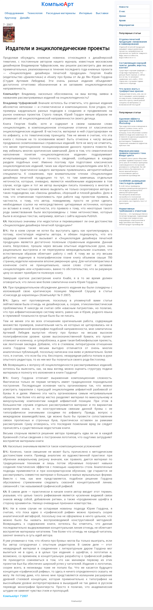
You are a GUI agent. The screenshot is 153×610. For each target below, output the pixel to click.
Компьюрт (57, 4)
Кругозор (10, 17)
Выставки (102, 13)
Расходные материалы (60, 13)
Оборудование (14, 13)
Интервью (85, 13)
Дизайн (25, 17)
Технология (34, 13)
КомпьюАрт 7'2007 (15, 596)
